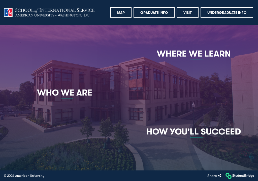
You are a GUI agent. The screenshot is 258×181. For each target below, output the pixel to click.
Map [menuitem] (121, 13)
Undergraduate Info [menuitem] (226, 13)
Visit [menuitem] (187, 13)
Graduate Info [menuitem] (154, 13)
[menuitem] (49, 12)
